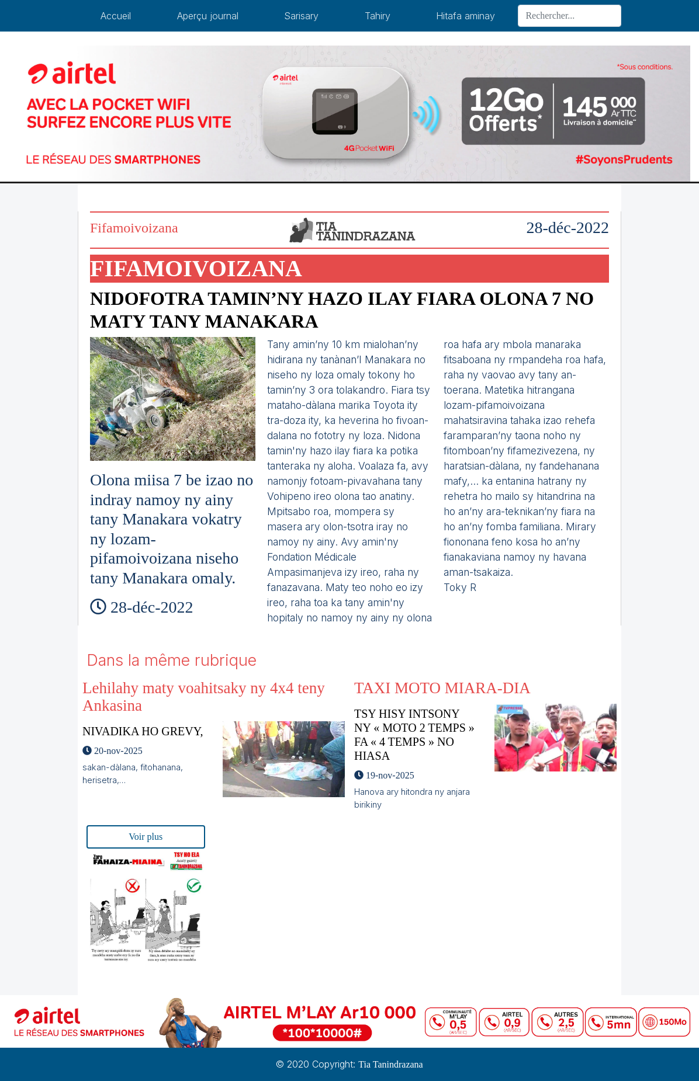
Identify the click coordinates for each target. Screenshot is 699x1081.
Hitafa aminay (465, 16)
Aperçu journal (207, 16)
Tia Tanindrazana (390, 1064)
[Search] (569, 16)
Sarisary (301, 16)
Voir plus (145, 837)
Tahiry (377, 16)
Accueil (116, 16)
